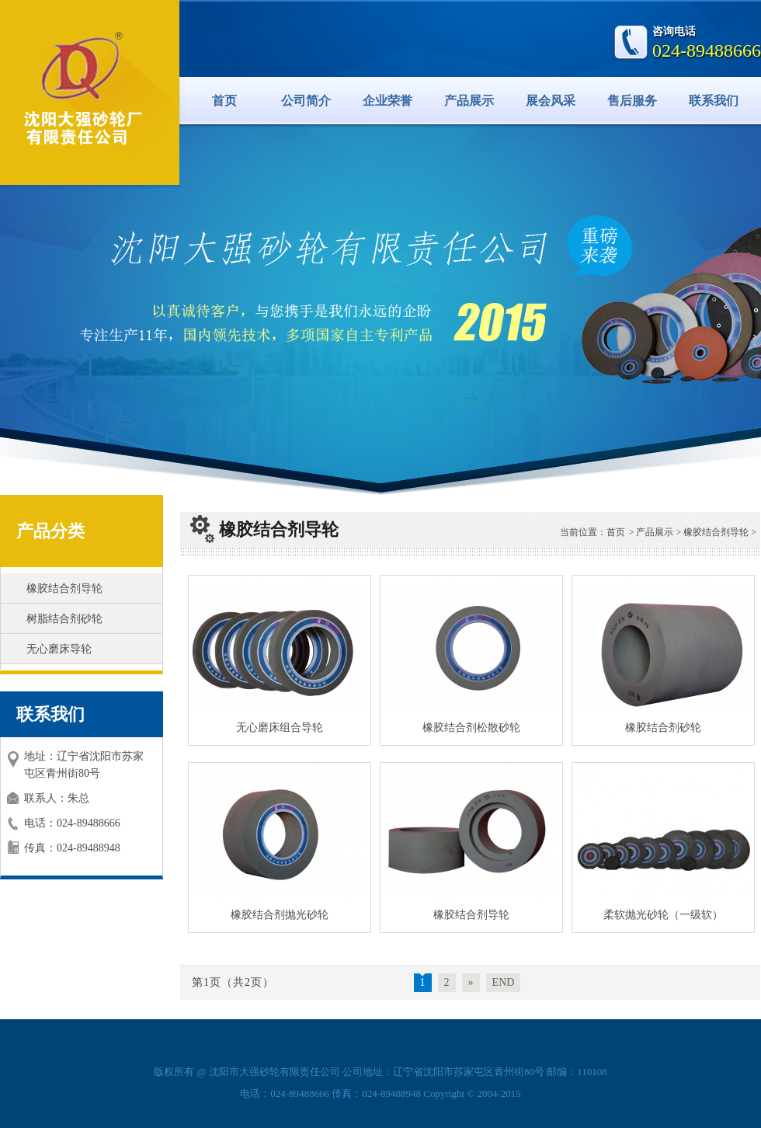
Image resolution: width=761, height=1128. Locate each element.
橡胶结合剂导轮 (64, 588)
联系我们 (713, 100)
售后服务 (632, 100)
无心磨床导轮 (59, 649)
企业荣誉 (387, 100)
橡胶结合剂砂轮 (663, 727)
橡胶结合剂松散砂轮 (471, 727)
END (503, 982)
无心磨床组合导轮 (279, 727)
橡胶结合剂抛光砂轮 (279, 915)
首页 (224, 100)
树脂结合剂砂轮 (64, 619)
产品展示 (469, 100)
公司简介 (306, 100)
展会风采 (550, 100)
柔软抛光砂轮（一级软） (663, 915)
